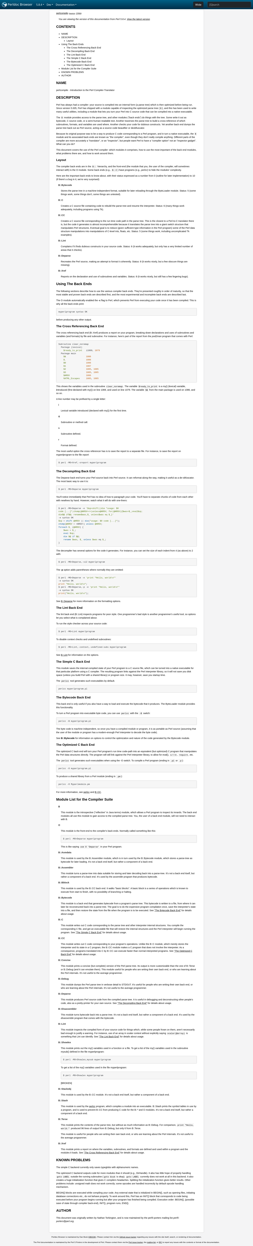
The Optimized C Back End (80, 65)
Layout (69, 40)
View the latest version (138, 19)
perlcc (86, 792)
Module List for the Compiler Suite (78, 68)
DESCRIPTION (69, 37)
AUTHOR (66, 75)
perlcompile (62, 13)
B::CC (98, 792)
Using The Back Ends (72, 44)
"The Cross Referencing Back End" (102, 1152)
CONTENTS (65, 27)
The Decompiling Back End (80, 51)
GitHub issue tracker (127, 1237)
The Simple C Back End (78, 58)
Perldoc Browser (17, 4)
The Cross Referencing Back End (83, 47)
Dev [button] (49, 4)
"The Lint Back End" (109, 1036)
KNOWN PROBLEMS (72, 72)
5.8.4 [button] (39, 4)
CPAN (78, 13)
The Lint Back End (76, 54)
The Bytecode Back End (78, 61)
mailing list (151, 1242)
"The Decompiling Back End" (132, 1003)
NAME (64, 34)
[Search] (229, 5)
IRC (160, 1242)
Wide (198, 4)
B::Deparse (67, 601)
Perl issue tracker (136, 1242)
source (72, 13)
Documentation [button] (65, 4)
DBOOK (92, 1237)
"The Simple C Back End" (89, 932)
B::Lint (64, 655)
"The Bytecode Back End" (167, 910)
